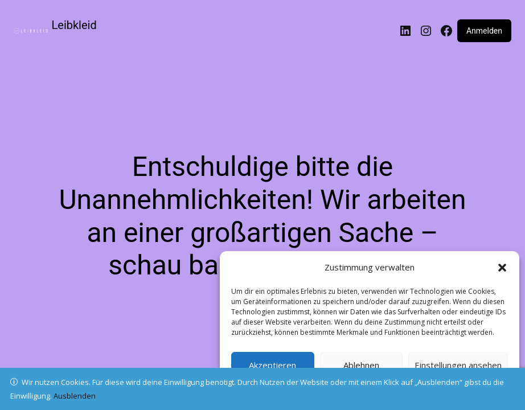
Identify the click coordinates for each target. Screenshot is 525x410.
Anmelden (484, 30)
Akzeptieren (272, 365)
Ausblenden (75, 396)
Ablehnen (361, 365)
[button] (502, 267)
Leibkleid (74, 25)
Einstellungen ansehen (458, 365)
